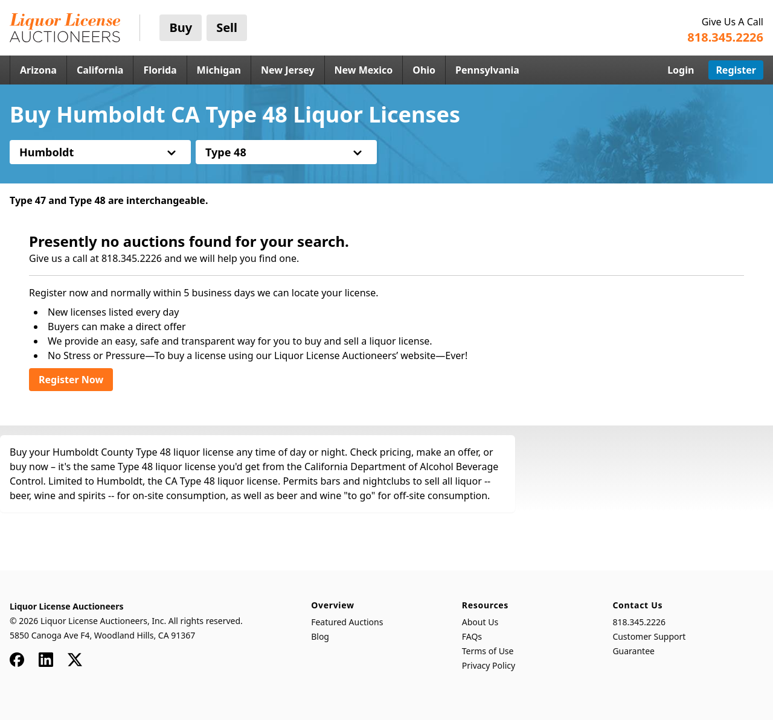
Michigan (219, 70)
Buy (180, 27)
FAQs (472, 636)
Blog (320, 636)
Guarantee (633, 651)
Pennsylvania (487, 70)
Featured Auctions (347, 622)
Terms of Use (488, 651)
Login (680, 70)
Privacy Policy (488, 665)
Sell (226, 27)
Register (736, 70)
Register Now (71, 379)
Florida (159, 70)
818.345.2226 (639, 622)
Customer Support (648, 636)
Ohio (423, 70)
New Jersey (288, 70)
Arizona (38, 70)
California (100, 70)
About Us (480, 622)
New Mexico (364, 70)
